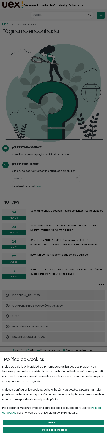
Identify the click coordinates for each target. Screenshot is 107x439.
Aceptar (53, 422)
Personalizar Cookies (53, 430)
